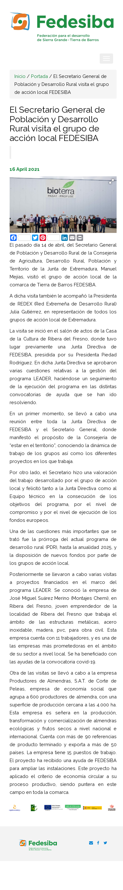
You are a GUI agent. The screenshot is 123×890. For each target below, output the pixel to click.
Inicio (20, 76)
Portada (39, 76)
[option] (14, 808)
